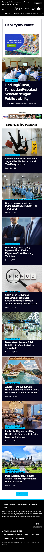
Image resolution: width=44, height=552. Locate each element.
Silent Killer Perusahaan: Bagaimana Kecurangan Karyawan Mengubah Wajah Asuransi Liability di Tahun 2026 (21, 299)
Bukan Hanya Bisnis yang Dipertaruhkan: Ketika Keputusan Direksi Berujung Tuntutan (19, 251)
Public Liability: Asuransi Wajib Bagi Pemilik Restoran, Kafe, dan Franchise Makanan (21, 434)
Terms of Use (14, 4)
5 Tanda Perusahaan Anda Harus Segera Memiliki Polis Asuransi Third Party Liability (21, 161)
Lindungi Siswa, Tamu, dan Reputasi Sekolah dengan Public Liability (21, 92)
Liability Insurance (12, 155)
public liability (11, 80)
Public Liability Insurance (15, 428)
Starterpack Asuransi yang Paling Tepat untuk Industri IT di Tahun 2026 (21, 206)
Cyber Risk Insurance (13, 199)
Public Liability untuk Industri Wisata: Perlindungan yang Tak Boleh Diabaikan (20, 478)
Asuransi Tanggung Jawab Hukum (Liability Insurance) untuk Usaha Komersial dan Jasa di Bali (22, 389)
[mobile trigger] (4, 9)
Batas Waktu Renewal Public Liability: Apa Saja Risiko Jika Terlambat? (19, 345)
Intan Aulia (10, 103)
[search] (33, 9)
